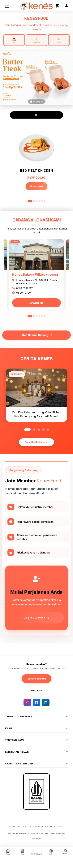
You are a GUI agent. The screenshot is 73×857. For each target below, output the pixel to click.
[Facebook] (36, 702)
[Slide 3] (37, 102)
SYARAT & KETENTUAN (19, 763)
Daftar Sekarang (37, 678)
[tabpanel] (36, 274)
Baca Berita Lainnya (36, 442)
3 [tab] (36, 316)
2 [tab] (34, 316)
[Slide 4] (39, 102)
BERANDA (36, 839)
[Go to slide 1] (30, 201)
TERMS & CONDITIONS (18, 716)
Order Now (36, 186)
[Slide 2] (34, 102)
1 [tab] (30, 316)
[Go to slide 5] (42, 201)
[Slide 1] (31, 101)
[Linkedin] (45, 702)
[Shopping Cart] (57, 5)
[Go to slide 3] (36, 201)
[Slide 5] (42, 102)
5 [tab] (42, 316)
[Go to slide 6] (44, 201)
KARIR (9, 728)
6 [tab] (44, 316)
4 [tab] (39, 316)
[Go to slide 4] (39, 201)
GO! (36, 115)
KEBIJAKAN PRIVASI (17, 751)
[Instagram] (27, 702)
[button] (7, 6)
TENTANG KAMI (14, 740)
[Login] (66, 5)
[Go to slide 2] (34, 201)
